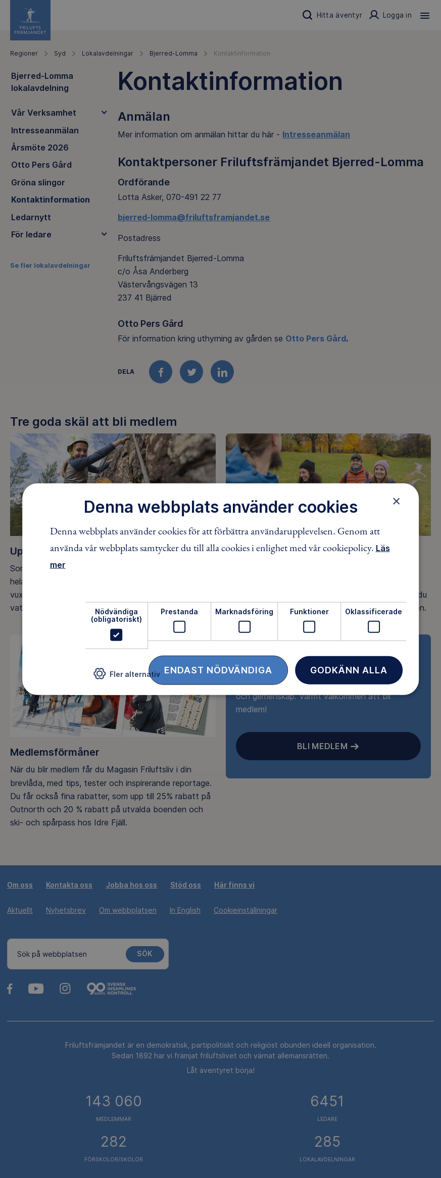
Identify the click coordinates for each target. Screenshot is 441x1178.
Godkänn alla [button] (348, 669)
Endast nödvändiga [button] (218, 669)
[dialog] (220, 589)
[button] (126, 677)
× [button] (396, 501)
